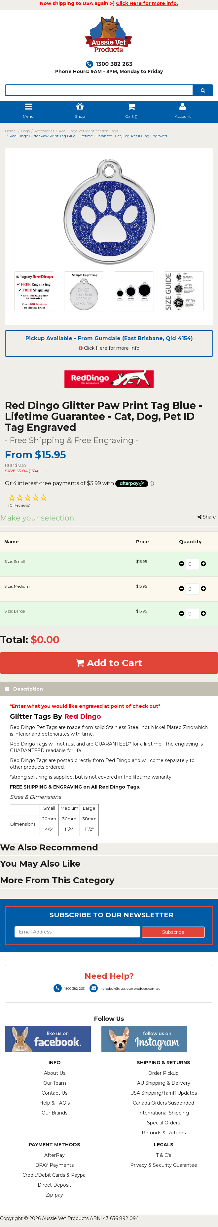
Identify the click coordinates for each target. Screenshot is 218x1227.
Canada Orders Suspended (163, 1103)
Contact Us (54, 1093)
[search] (203, 90)
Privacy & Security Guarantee (163, 1165)
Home (10, 131)
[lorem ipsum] (99, 90)
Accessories (44, 131)
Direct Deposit (54, 1185)
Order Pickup (163, 1073)
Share (207, 517)
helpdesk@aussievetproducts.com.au (125, 988)
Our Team (54, 1083)
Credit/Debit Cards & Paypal (54, 1175)
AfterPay (54, 1155)
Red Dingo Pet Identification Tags (88, 131)
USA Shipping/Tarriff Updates (163, 1093)
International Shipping (163, 1113)
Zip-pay (54, 1195)
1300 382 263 (109, 64)
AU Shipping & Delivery (163, 1083)
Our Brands (54, 1113)
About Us (54, 1073)
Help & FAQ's (54, 1103)
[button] (109, 502)
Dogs (25, 131)
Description (28, 689)
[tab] (109, 689)
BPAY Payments (54, 1165)
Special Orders (163, 1123)
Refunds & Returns (164, 1133)
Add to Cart (109, 662)
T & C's (163, 1155)
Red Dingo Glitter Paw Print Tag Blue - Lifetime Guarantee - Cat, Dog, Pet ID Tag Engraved (88, 136)
